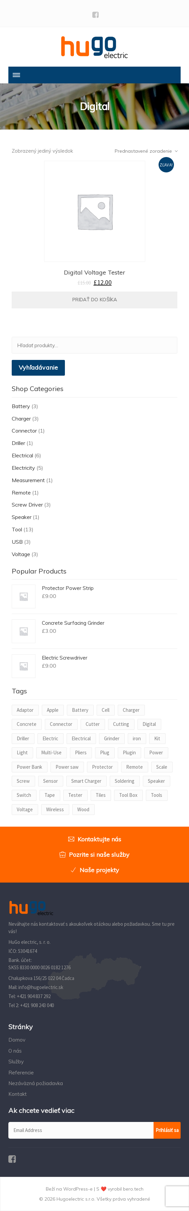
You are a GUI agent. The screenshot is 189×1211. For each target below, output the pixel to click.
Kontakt (17, 1094)
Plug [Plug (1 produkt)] (104, 752)
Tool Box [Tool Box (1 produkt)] (128, 795)
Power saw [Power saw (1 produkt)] (67, 767)
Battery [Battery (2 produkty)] (80, 710)
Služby (16, 1061)
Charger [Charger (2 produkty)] (131, 710)
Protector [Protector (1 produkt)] (102, 767)
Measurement (28, 480)
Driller (18, 443)
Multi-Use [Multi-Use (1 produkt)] (51, 752)
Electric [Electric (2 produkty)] (50, 738)
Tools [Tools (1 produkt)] (156, 795)
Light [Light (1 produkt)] (22, 752)
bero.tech (133, 1189)
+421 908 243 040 (37, 1005)
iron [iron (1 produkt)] (137, 738)
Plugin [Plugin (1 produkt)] (129, 752)
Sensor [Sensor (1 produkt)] (50, 781)
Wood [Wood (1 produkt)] (83, 809)
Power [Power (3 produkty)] (156, 752)
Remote (21, 492)
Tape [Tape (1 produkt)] (49, 795)
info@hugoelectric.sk (40, 987)
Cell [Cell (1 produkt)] (105, 710)
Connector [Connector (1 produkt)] (61, 724)
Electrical (22, 455)
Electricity (23, 467)
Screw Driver (27, 504)
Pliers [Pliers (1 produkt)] (81, 752)
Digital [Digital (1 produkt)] (149, 724)
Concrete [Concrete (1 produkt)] (26, 724)
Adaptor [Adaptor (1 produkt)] (25, 710)
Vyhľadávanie (38, 367)
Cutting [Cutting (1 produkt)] (121, 724)
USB (17, 541)
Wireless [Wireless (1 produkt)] (55, 809)
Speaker (21, 517)
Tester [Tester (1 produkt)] (75, 795)
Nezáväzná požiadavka (35, 1083)
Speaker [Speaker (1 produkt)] (156, 781)
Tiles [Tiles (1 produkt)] (101, 795)
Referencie (21, 1072)
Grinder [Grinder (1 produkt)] (111, 738)
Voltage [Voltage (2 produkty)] (25, 809)
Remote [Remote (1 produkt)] (134, 767)
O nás (15, 1051)
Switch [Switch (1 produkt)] (24, 795)
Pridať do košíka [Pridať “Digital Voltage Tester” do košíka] (94, 300)
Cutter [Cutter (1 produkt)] (93, 724)
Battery (21, 406)
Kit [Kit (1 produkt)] (157, 738)
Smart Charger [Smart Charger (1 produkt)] (86, 781)
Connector (24, 430)
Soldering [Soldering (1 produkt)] (124, 781)
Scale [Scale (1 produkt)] (161, 767)
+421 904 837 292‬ (34, 996)
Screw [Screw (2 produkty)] (23, 781)
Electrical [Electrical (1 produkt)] (81, 738)
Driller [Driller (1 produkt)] (23, 738)
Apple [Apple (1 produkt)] (53, 710)
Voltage (21, 554)
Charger (21, 418)
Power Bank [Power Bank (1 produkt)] (29, 767)
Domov (16, 1040)
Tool (17, 529)
